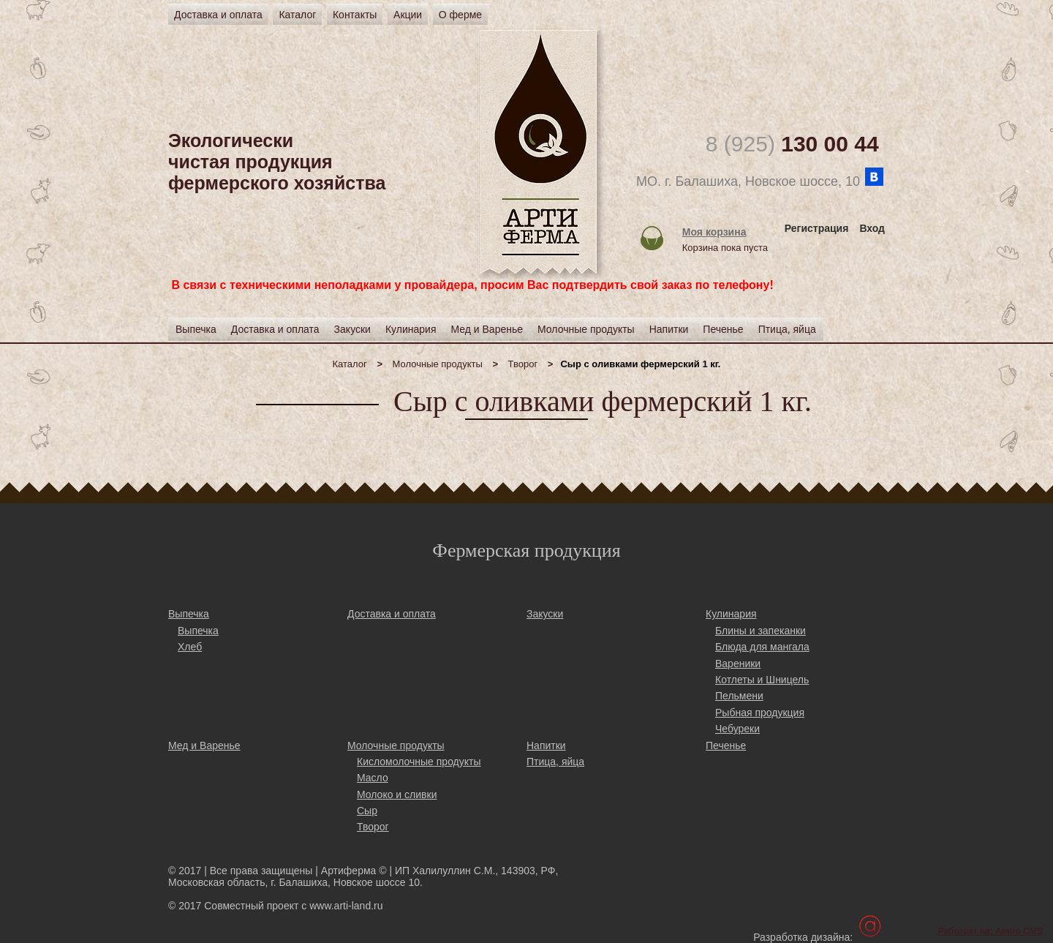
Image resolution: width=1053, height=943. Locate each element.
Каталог (297, 14)
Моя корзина (714, 232)
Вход (872, 228)
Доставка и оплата (218, 14)
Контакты (355, 14)
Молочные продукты (438, 363)
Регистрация (817, 228)
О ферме (460, 14)
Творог (523, 363)
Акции (407, 14)
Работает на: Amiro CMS (990, 931)
